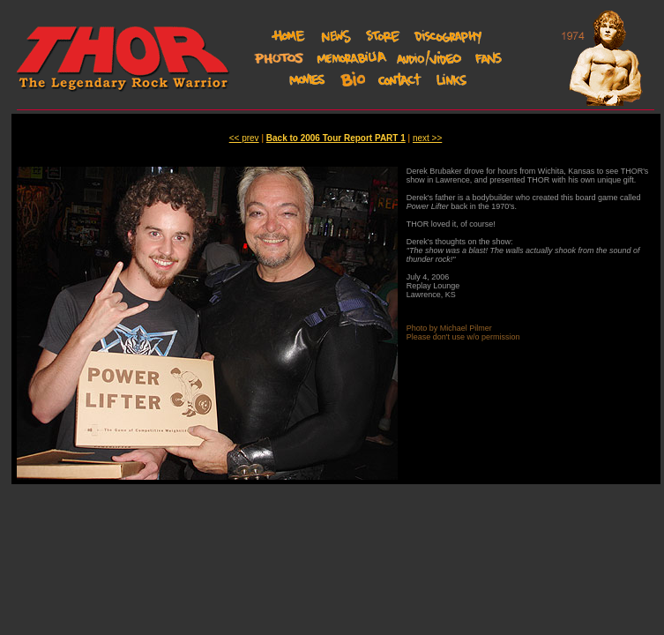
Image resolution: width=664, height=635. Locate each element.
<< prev (244, 138)
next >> (427, 138)
